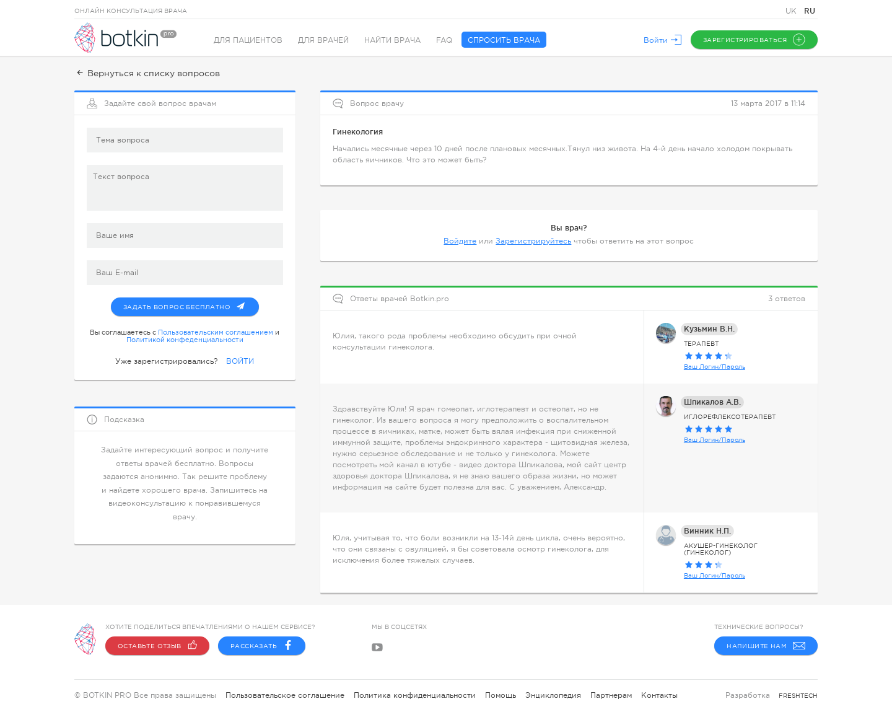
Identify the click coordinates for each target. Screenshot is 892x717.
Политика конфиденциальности (415, 695)
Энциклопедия (553, 695)
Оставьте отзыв (157, 645)
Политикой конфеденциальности (184, 339)
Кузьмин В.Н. (709, 329)
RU (809, 11)
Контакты (659, 695)
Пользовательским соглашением (215, 332)
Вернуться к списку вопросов (147, 73)
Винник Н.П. (707, 531)
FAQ (444, 40)
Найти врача (392, 40)
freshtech (798, 695)
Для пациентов (248, 40)
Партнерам (611, 695)
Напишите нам (766, 645)
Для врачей (323, 40)
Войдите (460, 241)
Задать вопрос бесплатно (191, 304)
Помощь (500, 695)
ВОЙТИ (240, 361)
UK (792, 11)
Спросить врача (504, 40)
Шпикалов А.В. (712, 402)
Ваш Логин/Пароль (714, 366)
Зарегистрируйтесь (533, 241)
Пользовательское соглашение (284, 695)
